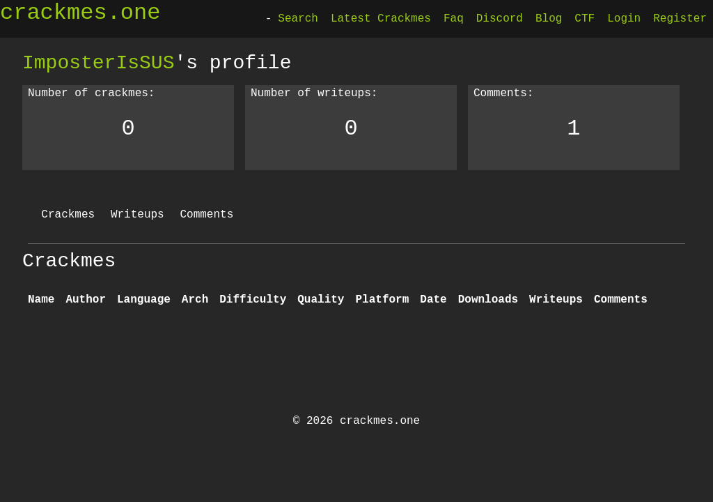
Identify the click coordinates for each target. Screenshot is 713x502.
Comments (206, 214)
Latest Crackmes (381, 18)
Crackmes (68, 214)
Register (680, 18)
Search (298, 18)
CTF (584, 18)
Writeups (137, 214)
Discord (499, 18)
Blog (548, 18)
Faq (454, 18)
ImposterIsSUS (98, 63)
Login (624, 18)
